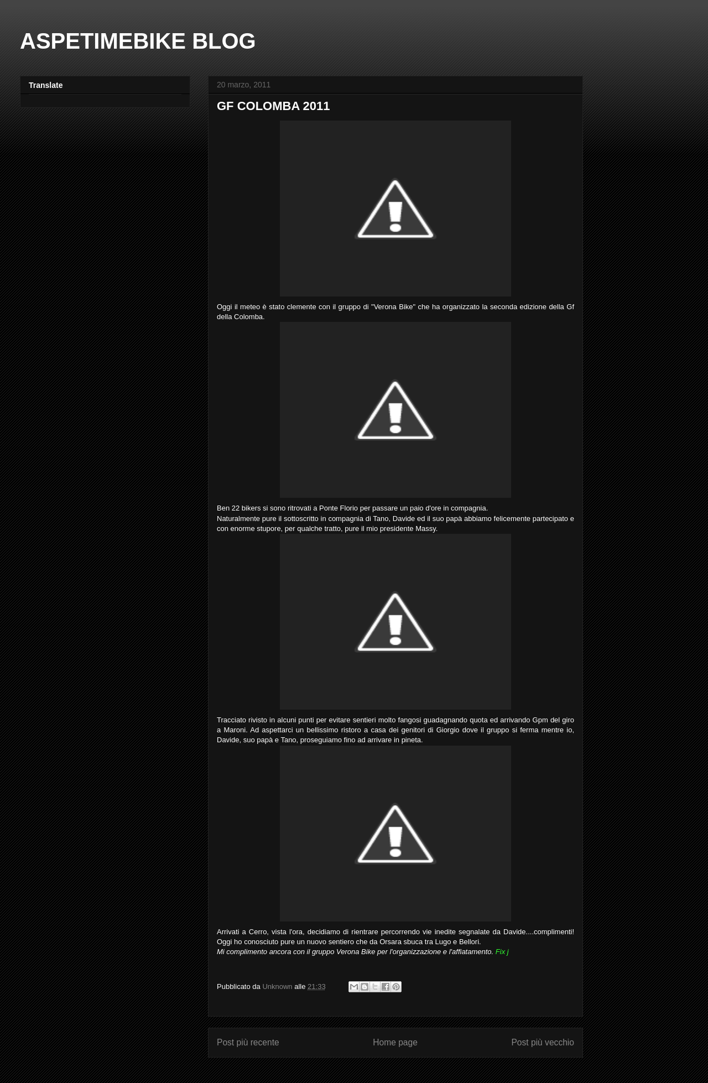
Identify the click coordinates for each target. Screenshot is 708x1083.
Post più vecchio (542, 1042)
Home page (395, 1042)
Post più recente (248, 1042)
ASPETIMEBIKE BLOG (138, 41)
